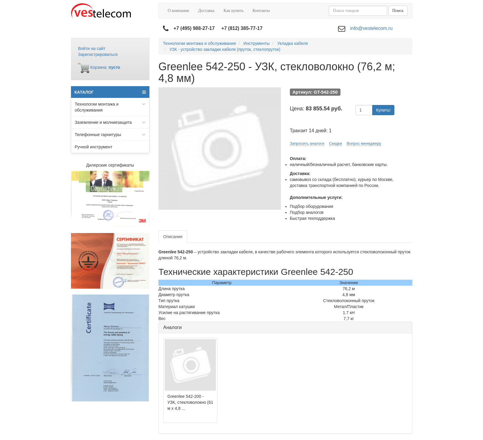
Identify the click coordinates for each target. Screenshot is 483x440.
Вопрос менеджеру (364, 143)
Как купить (234, 10)
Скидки (335, 143)
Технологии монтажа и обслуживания (110, 106)
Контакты (261, 10)
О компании (178, 10)
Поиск (398, 10)
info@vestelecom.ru (371, 28)
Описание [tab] (172, 236)
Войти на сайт (92, 48)
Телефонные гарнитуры (110, 135)
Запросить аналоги (307, 143)
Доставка (206, 10)
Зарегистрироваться (98, 54)
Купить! (383, 110)
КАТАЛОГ (110, 92)
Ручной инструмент (94, 146)
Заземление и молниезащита (110, 122)
